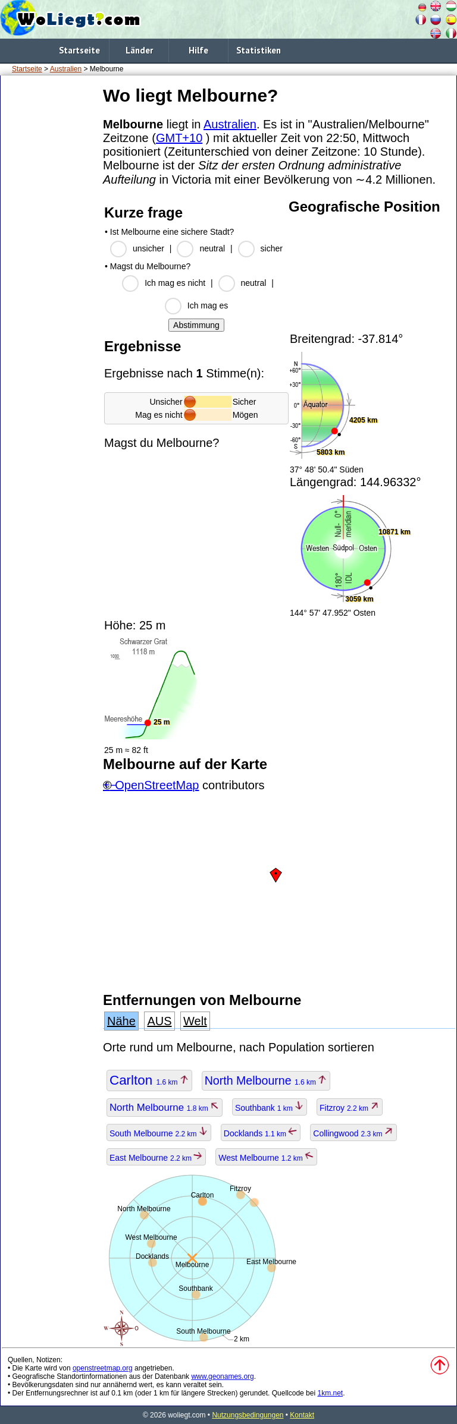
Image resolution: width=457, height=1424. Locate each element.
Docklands (261, 1133)
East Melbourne (156, 1157)
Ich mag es (207, 305)
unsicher (148, 248)
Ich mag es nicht (175, 283)
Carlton (149, 1080)
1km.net (330, 1393)
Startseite (79, 50)
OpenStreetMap (157, 785)
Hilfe (198, 50)
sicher (272, 248)
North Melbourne (266, 1080)
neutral (212, 248)
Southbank (269, 1108)
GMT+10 (179, 137)
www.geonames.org (222, 1376)
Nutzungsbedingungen (247, 1415)
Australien (66, 69)
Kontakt (302, 1415)
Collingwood (353, 1133)
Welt (195, 1021)
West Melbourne (266, 1157)
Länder (139, 50)
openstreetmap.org (103, 1368)
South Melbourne (158, 1133)
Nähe (121, 1021)
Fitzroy (350, 1108)
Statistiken (258, 50)
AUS (159, 1021)
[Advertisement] (49, 261)
